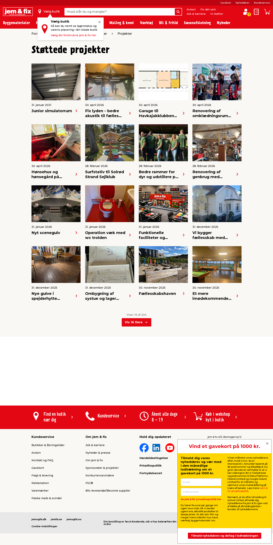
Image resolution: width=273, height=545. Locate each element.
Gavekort (225, 3)
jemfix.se (56, 519)
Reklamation (40, 483)
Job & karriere (196, 14)
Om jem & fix (94, 460)
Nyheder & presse (98, 452)
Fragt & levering (42, 475)
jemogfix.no (74, 519)
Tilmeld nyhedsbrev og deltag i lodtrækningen (224, 535)
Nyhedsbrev (242, 3)
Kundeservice (262, 3)
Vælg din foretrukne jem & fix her (73, 35)
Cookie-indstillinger (44, 526)
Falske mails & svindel (46, 498)
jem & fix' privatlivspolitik (248, 490)
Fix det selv (208, 9)
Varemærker (40, 490)
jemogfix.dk (38, 519)
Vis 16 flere (134, 322)
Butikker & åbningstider (47, 445)
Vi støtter (216, 14)
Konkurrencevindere (100, 475)
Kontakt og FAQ (42, 460)
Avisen (191, 9)
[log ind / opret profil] (246, 12)
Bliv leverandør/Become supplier (108, 490)
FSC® (89, 483)
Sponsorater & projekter (102, 468)
